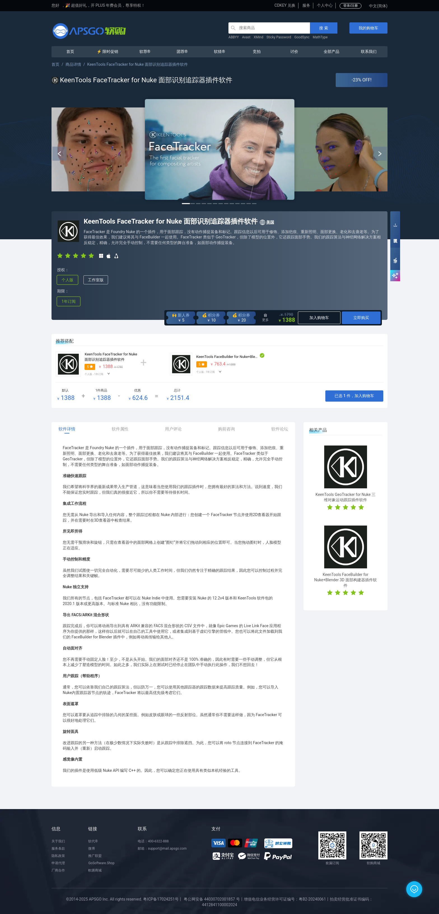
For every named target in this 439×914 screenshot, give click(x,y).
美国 (266, 222)
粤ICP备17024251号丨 (163, 899)
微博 (91, 848)
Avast (246, 37)
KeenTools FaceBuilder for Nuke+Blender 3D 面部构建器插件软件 (248, 357)
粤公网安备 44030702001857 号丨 (214, 899)
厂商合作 (58, 870)
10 (237, 203)
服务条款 (58, 848)
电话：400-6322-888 (153, 841)
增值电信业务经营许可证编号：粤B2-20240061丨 (287, 899)
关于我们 (58, 841)
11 (243, 203)
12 (248, 203)
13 (254, 203)
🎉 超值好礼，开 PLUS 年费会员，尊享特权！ (105, 5)
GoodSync (301, 37)
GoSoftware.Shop (101, 863)
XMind (258, 37)
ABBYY (233, 37)
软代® (92, 841)
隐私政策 (58, 856)
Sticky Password (279, 37)
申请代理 (58, 863)
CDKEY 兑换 (284, 5)
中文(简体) (378, 6)
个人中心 (325, 5)
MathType (320, 37)
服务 (306, 5)
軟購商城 (95, 870)
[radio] (60, 255)
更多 (265, 317)
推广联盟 (95, 856)
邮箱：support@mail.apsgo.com (162, 848)
